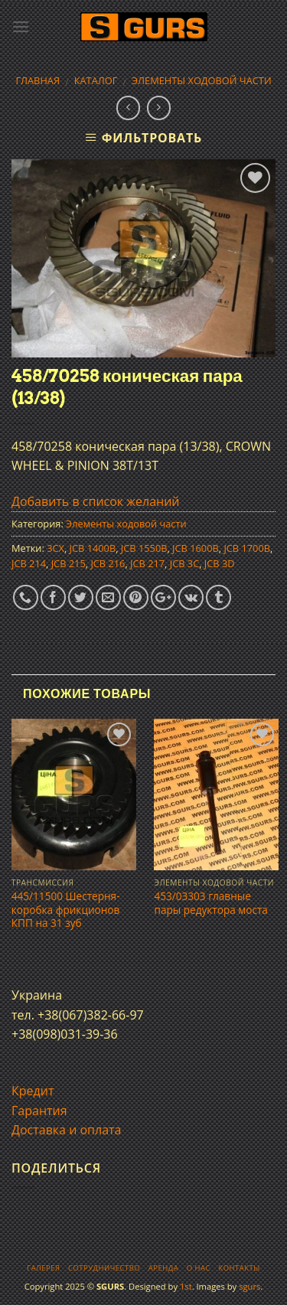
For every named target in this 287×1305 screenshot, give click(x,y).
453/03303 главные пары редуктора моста (210, 902)
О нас (198, 1268)
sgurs (249, 1286)
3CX (55, 548)
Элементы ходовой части (202, 80)
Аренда (163, 1268)
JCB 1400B (93, 548)
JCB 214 (28, 563)
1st (186, 1286)
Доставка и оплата (66, 1129)
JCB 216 (107, 563)
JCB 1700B (246, 548)
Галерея (43, 1268)
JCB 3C (184, 563)
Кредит (32, 1090)
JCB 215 (68, 563)
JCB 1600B (195, 548)
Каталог (96, 80)
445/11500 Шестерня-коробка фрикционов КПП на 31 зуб (65, 909)
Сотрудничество (104, 1268)
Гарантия (39, 1110)
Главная (37, 80)
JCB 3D (219, 563)
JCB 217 (147, 563)
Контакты (238, 1268)
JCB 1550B (144, 548)
